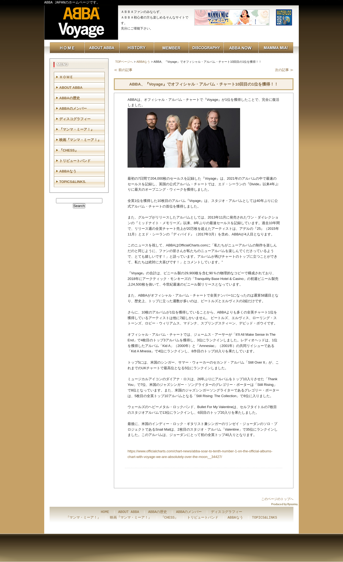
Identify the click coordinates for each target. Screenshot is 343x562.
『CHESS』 (68, 150)
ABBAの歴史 (69, 98)
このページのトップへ (277, 499)
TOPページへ (124, 61)
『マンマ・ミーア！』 (76, 129)
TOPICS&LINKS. (72, 182)
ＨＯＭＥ (66, 77)
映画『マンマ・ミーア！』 (80, 140)
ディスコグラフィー (75, 119)
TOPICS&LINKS (264, 517)
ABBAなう (143, 61)
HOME (105, 512)
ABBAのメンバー (73, 108)
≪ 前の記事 (123, 70)
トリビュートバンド (75, 161)
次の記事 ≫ (284, 70)
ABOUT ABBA (71, 88)
